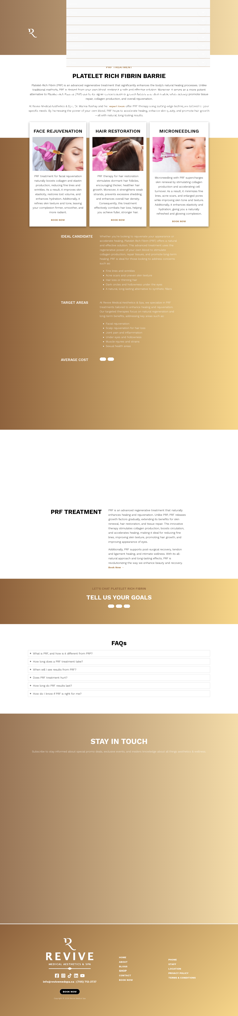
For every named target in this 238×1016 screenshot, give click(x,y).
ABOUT (124, 961)
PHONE (173, 959)
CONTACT (125, 975)
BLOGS (123, 966)
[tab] (119, 653)
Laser (72, 54)
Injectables (76, 45)
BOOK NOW (58, 219)
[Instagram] (63, 975)
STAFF (172, 963)
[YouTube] (82, 975)
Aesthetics (76, 20)
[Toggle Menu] (202, 12)
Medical (74, 29)
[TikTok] (69, 975)
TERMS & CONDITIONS (183, 977)
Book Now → (117, 567)
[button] (103, 359)
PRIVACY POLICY (179, 972)
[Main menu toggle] (231, 74)
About (73, 12)
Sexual (73, 37)
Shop (72, 62)
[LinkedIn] (76, 975)
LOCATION (175, 968)
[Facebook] (57, 975)
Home (73, 4)
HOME (123, 957)
